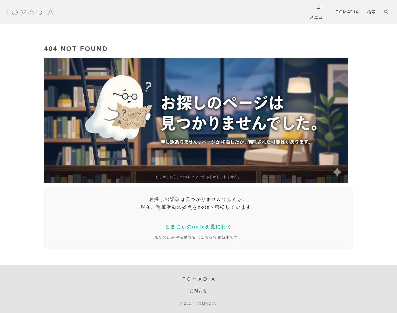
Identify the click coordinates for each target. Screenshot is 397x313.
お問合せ (198, 290)
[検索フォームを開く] (386, 12)
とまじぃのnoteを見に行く (198, 226)
